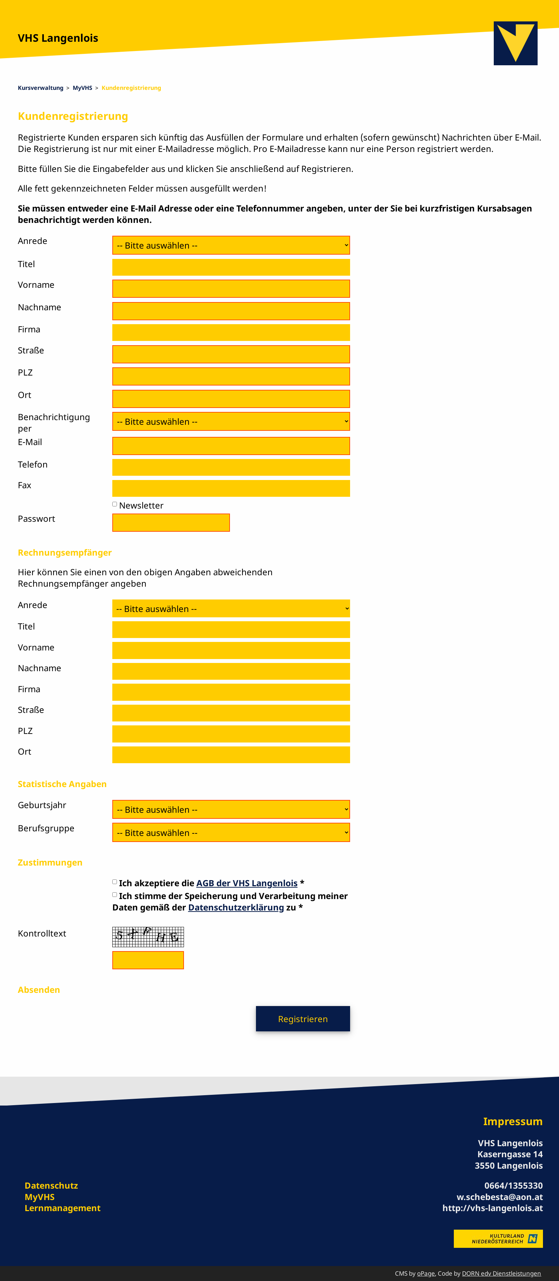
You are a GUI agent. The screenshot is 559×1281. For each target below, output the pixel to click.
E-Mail (30, 442)
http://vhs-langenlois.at (492, 1208)
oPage (426, 1273)
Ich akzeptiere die (208, 883)
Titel (26, 264)
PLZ (25, 372)
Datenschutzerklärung (236, 907)
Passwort (36, 518)
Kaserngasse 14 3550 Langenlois (509, 1159)
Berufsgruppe (46, 828)
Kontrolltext (42, 933)
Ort (24, 394)
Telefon (33, 464)
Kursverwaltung (40, 88)
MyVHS (82, 88)
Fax (24, 485)
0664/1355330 (513, 1185)
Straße (31, 350)
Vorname (36, 284)
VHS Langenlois (58, 38)
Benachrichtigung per (54, 422)
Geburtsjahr (42, 805)
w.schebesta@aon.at (500, 1197)
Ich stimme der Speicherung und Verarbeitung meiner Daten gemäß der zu (230, 901)
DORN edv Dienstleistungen (501, 1273)
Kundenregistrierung (131, 88)
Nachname (39, 307)
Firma (29, 329)
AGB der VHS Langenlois (247, 883)
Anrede (32, 240)
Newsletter (141, 505)
